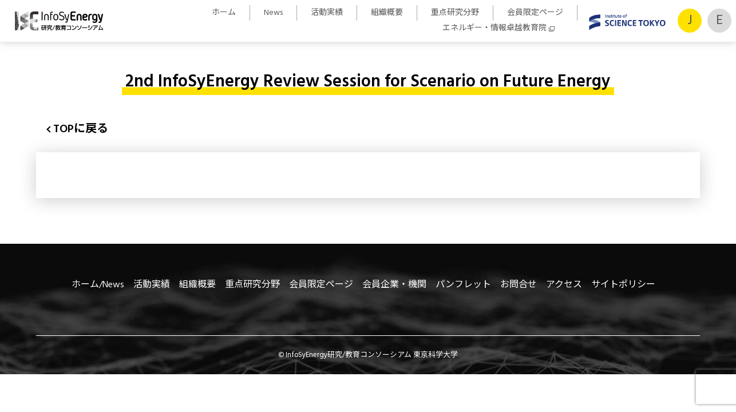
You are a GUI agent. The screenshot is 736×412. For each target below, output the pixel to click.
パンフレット (463, 285)
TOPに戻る (80, 129)
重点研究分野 (455, 12)
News (273, 12)
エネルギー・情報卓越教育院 (494, 28)
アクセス (564, 285)
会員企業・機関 (394, 285)
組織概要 (387, 12)
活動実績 (327, 12)
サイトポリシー (623, 285)
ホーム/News (98, 285)
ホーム (224, 12)
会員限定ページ (535, 12)
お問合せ (518, 285)
